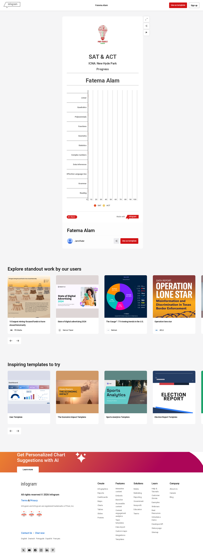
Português (40, 538)
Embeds (119, 496)
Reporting (138, 497)
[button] (98, 205)
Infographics (103, 489)
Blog (172, 497)
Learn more (28, 469)
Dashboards (103, 497)
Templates (120, 539)
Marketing (138, 493)
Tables (100, 509)
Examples (156, 502)
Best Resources (156, 511)
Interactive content (120, 490)
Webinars (155, 506)
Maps (100, 501)
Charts (100, 505)
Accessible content (120, 505)
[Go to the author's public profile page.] (75, 241)
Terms (24, 500)
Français (56, 538)
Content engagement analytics (121, 513)
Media (136, 489)
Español (48, 538)
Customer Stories (156, 496)
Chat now (40, 533)
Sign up (194, 5)
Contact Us (26, 533)
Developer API (157, 524)
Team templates (120, 521)
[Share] (146, 26)
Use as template (178, 5)
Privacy (34, 500)
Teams (136, 513)
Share (72, 217)
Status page (156, 528)
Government (138, 501)
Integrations (120, 535)
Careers (173, 493)
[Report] (146, 32)
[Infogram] (12, 5)
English (24, 538)
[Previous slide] (11, 341)
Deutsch (31, 538)
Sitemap (155, 532)
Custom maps (121, 531)
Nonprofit (137, 505)
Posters (101, 518)
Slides (100, 513)
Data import (120, 527)
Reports (101, 493)
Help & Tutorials (155, 490)
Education (138, 509)
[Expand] (146, 19)
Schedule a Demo (156, 518)
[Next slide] (18, 341)
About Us (173, 489)
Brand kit (119, 500)
